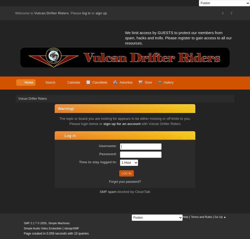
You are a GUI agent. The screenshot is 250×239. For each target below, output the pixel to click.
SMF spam (108, 192)
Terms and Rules (201, 216)
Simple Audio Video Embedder (43, 228)
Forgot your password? (125, 182)
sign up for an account (122, 124)
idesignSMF (71, 228)
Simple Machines (59, 223)
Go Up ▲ (220, 216)
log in (86, 13)
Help (185, 216)
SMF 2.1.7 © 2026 (35, 223)
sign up (101, 13)
